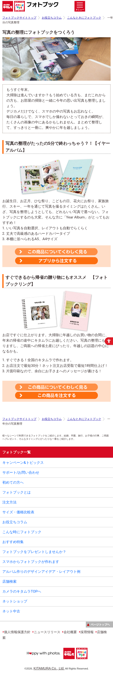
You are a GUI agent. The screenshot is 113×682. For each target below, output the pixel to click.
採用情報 (87, 632)
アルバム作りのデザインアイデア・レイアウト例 (41, 571)
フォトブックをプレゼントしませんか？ (34, 552)
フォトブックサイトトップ (19, 17)
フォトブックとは (16, 492)
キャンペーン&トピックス (23, 462)
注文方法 (9, 502)
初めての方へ (13, 482)
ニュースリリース (47, 632)
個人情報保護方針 (17, 632)
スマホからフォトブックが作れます (30, 562)
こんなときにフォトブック (84, 17)
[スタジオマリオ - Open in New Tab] (81, 660)
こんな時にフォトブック (21, 532)
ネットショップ (14, 601)
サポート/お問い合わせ (20, 472)
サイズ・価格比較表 (18, 512)
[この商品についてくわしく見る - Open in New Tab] (56, 251)
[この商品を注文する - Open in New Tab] (56, 260)
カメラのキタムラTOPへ (21, 591)
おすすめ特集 (13, 542)
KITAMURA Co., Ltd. (49, 668)
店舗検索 (9, 581)
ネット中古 (11, 611)
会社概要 (70, 632)
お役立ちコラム (52, 17)
